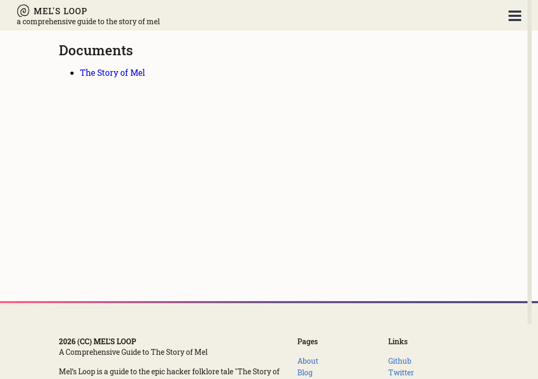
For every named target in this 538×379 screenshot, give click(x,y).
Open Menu (515, 16)
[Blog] (305, 372)
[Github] (399, 360)
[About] (307, 360)
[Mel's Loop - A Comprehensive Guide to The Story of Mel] (88, 10)
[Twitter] (401, 372)
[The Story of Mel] (112, 72)
